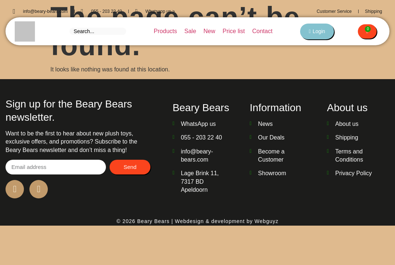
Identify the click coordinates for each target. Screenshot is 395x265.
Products (165, 31)
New (209, 31)
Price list (233, 31)
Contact (262, 31)
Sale (190, 31)
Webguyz (266, 221)
